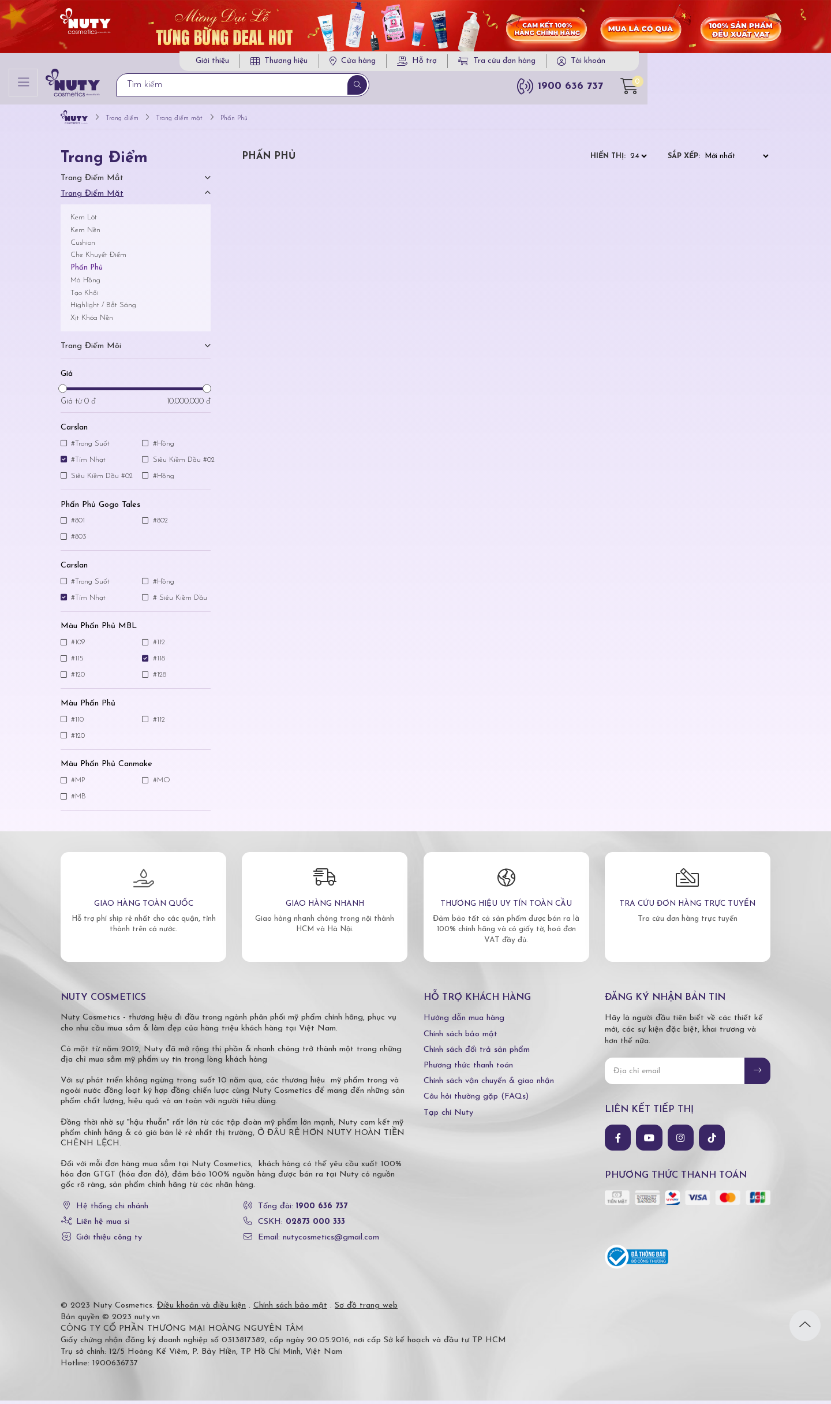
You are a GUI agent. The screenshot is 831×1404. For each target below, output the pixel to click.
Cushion (82, 246)
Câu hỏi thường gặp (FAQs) (476, 1100)
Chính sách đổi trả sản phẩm (477, 1053)
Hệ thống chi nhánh (112, 1209)
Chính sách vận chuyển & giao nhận (489, 1084)
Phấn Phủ (86, 271)
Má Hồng (85, 283)
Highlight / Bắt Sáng (103, 309)
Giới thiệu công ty (109, 1241)
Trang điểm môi (91, 349)
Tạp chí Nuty (448, 1116)
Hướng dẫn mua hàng (464, 1022)
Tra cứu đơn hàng (629, 63)
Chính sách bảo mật (460, 1037)
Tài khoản (720, 63)
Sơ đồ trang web (366, 1309)
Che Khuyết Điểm (98, 259)
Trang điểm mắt (92, 181)
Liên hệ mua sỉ (103, 1225)
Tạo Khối (84, 296)
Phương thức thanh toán (468, 1069)
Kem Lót (83, 221)
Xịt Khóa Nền (91, 321)
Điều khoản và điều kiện (201, 1309)
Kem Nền (85, 233)
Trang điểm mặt (92, 197)
